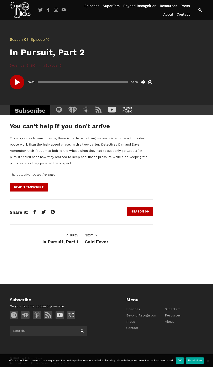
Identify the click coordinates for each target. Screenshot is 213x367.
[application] (81, 82)
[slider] (83, 82)
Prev (72, 235)
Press (185, 6)
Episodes (91, 6)
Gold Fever (96, 241)
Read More (195, 360)
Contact (183, 14)
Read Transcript (29, 187)
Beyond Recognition (139, 6)
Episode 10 (53, 65)
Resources (168, 6)
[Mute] (143, 82)
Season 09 (19, 39)
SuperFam (111, 6)
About (168, 14)
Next (91, 235)
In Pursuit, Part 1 (60, 241)
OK (180, 360)
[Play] (17, 82)
